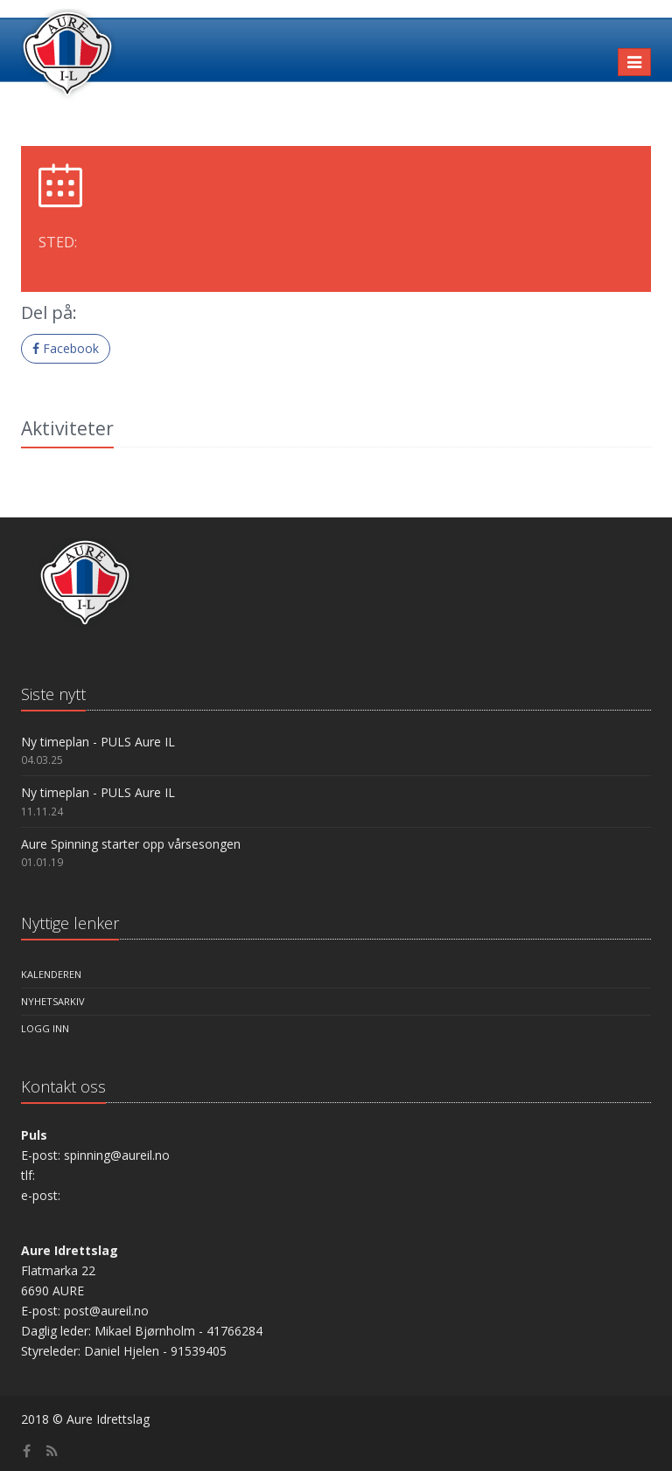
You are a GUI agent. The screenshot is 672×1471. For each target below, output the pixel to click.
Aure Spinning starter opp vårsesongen (131, 844)
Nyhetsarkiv (53, 1001)
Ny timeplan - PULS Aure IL (98, 741)
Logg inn (45, 1028)
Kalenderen (51, 974)
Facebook (65, 348)
